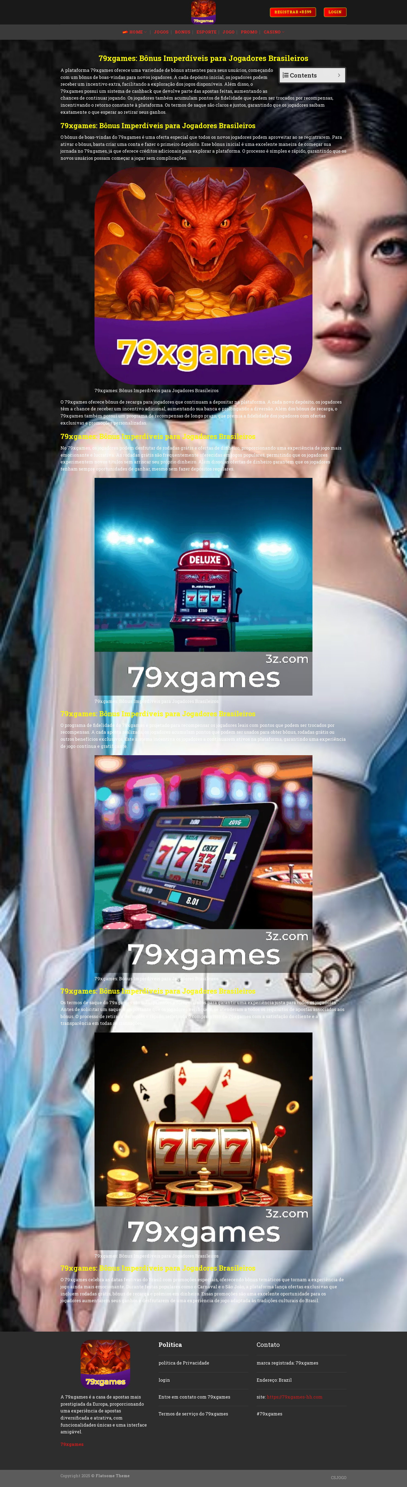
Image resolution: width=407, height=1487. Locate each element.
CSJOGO (339, 1477)
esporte (207, 32)
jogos (161, 32)
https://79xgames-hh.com (295, 1397)
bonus (182, 32)
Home (135, 32)
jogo (229, 32)
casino (274, 32)
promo (249, 32)
